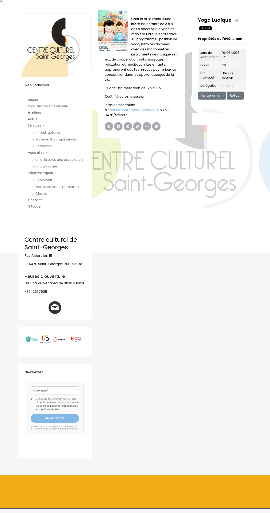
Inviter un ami (212, 95)
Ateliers (227, 86)
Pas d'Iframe (54, 415)
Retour (235, 95)
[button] (57, 125)
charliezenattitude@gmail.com (133, 110)
